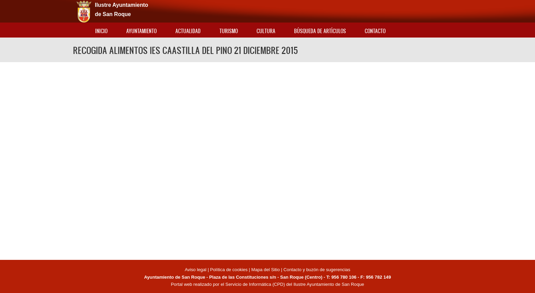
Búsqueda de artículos (320, 30)
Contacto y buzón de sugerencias (317, 269)
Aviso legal (196, 269)
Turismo (228, 30)
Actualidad (188, 30)
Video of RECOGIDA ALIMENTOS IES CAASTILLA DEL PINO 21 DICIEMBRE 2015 (267, 160)
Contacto (375, 30)
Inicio (101, 30)
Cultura (266, 30)
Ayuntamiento (141, 30)
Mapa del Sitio (265, 269)
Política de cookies (229, 269)
